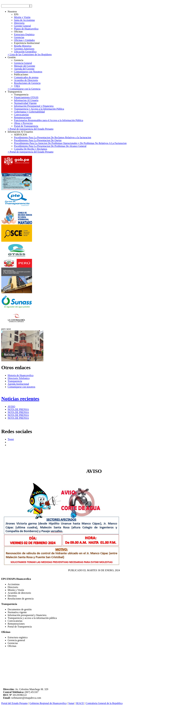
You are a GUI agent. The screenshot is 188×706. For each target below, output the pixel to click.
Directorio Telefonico (19, 378)
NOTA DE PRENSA (18, 409)
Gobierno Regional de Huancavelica (47, 703)
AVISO (11, 406)
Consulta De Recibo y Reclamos (30, 149)
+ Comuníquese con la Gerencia (24, 88)
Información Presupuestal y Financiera (33, 106)
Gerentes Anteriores (24, 48)
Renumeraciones (22, 117)
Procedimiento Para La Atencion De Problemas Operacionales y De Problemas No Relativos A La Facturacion (70, 143)
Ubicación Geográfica (25, 51)
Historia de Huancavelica (20, 375)
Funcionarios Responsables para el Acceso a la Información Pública (48, 120)
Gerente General (22, 25)
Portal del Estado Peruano (14, 703)
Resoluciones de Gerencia (27, 83)
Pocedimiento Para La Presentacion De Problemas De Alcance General (50, 146)
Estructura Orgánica (24, 34)
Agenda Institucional (18, 384)
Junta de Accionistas (24, 20)
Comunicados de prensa (26, 77)
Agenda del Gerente (24, 68)
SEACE (80, 703)
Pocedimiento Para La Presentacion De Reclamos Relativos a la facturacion (52, 137)
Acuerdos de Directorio (26, 80)
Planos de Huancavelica (26, 28)
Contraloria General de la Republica (104, 703)
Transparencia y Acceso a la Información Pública (39, 108)
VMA (17, 86)
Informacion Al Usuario (26, 100)
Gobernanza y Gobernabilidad (29, 111)
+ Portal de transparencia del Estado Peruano (30, 129)
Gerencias (19, 37)
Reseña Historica (22, 46)
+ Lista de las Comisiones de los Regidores (30, 54)
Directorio (19, 23)
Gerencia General (23, 63)
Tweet (11, 439)
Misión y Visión (22, 17)
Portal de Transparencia (26, 126)
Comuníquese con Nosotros (28, 71)
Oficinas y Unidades (24, 40)
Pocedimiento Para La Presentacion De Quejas (37, 140)
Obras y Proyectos (23, 123)
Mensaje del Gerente (24, 66)
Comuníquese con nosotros (21, 386)
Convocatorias (21, 114)
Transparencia (15, 381)
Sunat (71, 703)
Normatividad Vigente (25, 103)
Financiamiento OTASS (26, 97)
